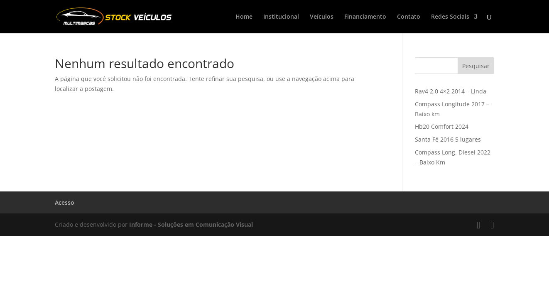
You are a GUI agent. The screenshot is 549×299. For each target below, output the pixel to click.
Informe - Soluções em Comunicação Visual (191, 224)
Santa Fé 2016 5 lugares (448, 139)
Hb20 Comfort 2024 (441, 126)
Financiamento (365, 17)
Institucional (281, 17)
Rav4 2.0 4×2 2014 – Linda (450, 91)
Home (243, 17)
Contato (408, 17)
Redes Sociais (450, 17)
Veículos (321, 17)
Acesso (64, 202)
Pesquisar (476, 66)
